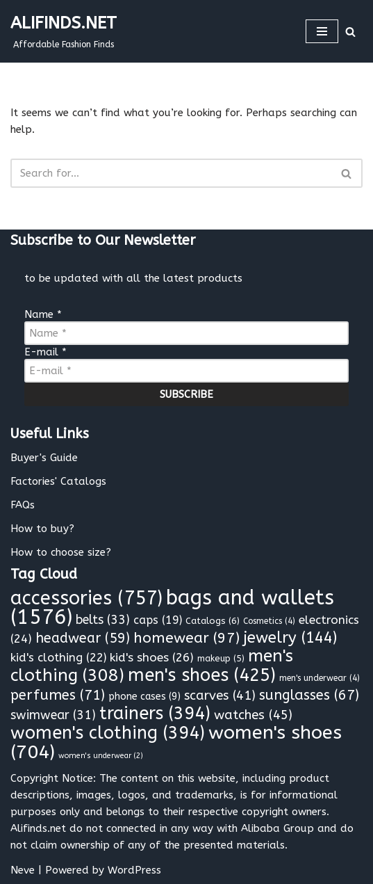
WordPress (134, 870)
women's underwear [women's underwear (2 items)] (100, 755)
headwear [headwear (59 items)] (82, 638)
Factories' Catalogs (58, 481)
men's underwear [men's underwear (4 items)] (319, 678)
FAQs (22, 505)
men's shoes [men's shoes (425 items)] (202, 675)
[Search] (350, 31)
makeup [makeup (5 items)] (220, 658)
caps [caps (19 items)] (157, 620)
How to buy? (42, 528)
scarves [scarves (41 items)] (220, 695)
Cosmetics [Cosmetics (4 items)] (269, 621)
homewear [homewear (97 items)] (186, 638)
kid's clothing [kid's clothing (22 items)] (58, 657)
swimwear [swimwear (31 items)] (53, 715)
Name (43, 314)
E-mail (45, 352)
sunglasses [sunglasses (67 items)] (309, 695)
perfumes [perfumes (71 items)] (57, 694)
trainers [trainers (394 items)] (154, 713)
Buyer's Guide (44, 457)
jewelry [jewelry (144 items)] (290, 638)
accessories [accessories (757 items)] (86, 598)
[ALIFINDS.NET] (63, 31)
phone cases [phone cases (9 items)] (144, 696)
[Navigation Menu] (322, 31)
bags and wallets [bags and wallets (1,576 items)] (172, 607)
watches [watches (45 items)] (253, 715)
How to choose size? (60, 552)
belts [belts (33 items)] (103, 620)
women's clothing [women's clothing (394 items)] (107, 733)
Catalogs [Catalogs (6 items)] (212, 621)
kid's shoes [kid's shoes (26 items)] (152, 657)
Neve (22, 870)
